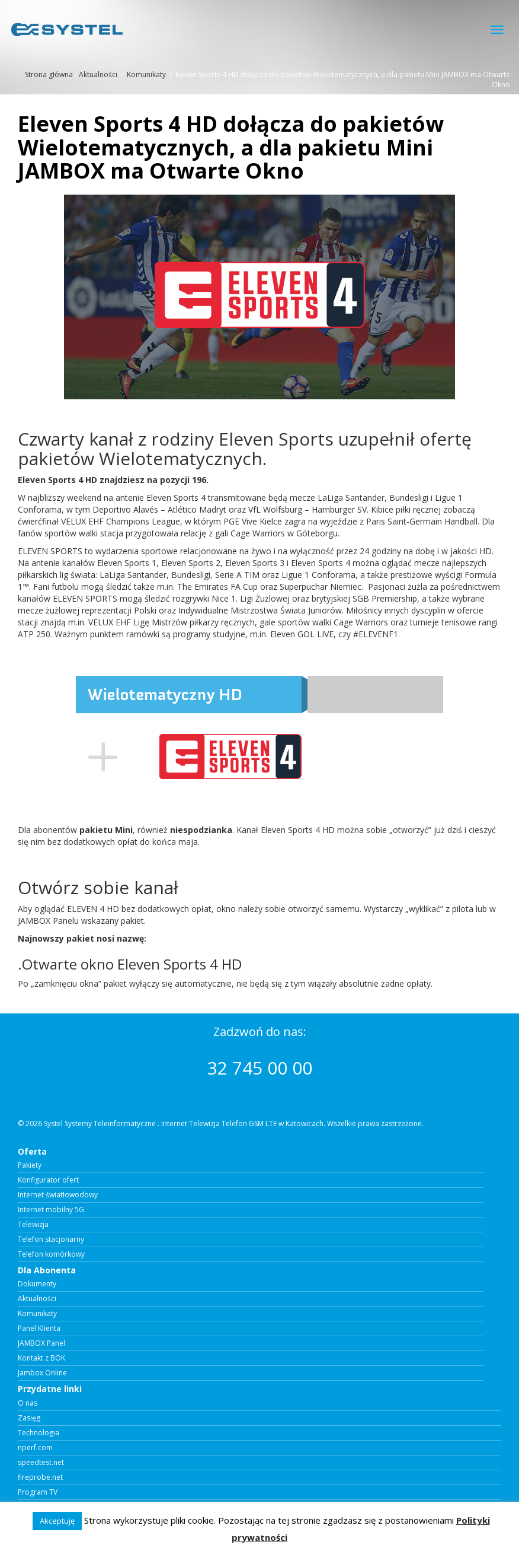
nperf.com (35, 1447)
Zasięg (29, 1418)
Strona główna (49, 74)
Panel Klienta (39, 1328)
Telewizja (33, 1224)
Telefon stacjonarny (51, 1239)
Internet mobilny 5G (51, 1209)
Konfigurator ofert (48, 1180)
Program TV (37, 1492)
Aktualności (98, 74)
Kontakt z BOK (41, 1358)
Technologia (38, 1432)
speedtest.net (41, 1462)
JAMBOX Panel (41, 1343)
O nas (27, 1403)
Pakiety (29, 1165)
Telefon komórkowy (51, 1254)
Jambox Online (42, 1373)
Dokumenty (37, 1284)
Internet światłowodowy (58, 1195)
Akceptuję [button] (57, 1520)
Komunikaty (146, 74)
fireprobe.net (40, 1477)
